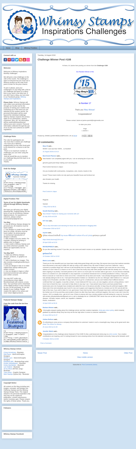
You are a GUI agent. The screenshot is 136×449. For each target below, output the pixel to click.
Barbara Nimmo (48, 307)
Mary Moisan (89, 110)
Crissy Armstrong (10, 357)
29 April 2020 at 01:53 (50, 242)
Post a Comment (45, 343)
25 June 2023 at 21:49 (50, 327)
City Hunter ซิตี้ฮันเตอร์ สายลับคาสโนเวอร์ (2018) (76, 235)
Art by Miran (8, 373)
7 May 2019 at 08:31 (49, 206)
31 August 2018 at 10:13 (51, 151)
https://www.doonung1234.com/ (53, 239)
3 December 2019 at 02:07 (51, 228)
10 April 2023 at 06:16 (50, 303)
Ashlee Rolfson (48, 319)
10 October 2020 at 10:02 (51, 256)
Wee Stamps (8, 379)
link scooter (113, 334)
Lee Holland (8, 372)
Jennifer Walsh (48, 331)
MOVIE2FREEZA (48, 247)
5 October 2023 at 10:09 (51, 339)
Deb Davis (7, 359)
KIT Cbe (45, 221)
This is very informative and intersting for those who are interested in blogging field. (70, 225)
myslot (45, 232)
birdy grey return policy (106, 310)
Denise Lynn (8, 363)
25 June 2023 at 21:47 (50, 315)
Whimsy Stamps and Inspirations (15, 98)
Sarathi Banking (48, 211)
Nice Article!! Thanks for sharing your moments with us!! (61, 214)
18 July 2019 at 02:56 (50, 216)
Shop (17, 48)
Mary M (45, 146)
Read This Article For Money (52, 324)
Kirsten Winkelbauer (11, 368)
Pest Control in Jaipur (50, 191)
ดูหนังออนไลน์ (47, 253)
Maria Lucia (47, 260)
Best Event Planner (49, 156)
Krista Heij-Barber (10, 370)
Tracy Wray (8, 377)
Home (8, 48)
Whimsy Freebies (30, 48)
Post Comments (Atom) (89, 364)
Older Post (128, 353)
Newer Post (42, 353)
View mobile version (85, 357)
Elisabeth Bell (8, 366)
